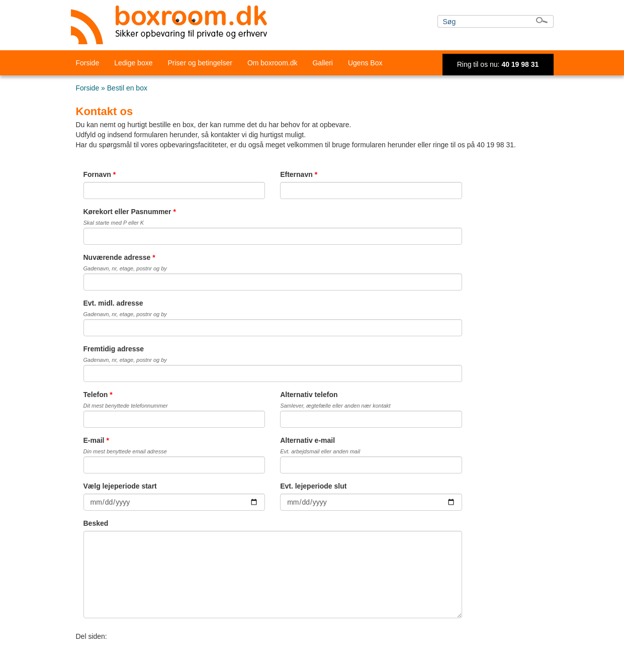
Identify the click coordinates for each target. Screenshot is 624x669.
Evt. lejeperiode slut (313, 486)
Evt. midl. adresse (113, 303)
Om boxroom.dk (272, 63)
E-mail (96, 440)
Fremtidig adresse (113, 349)
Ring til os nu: (498, 64)
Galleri (322, 63)
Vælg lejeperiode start (120, 486)
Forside (88, 63)
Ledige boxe (133, 63)
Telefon (98, 395)
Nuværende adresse (119, 257)
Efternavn (298, 174)
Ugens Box (365, 63)
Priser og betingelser (199, 63)
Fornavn (99, 174)
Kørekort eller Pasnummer (129, 212)
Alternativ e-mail (307, 440)
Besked (96, 523)
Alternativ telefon (308, 395)
